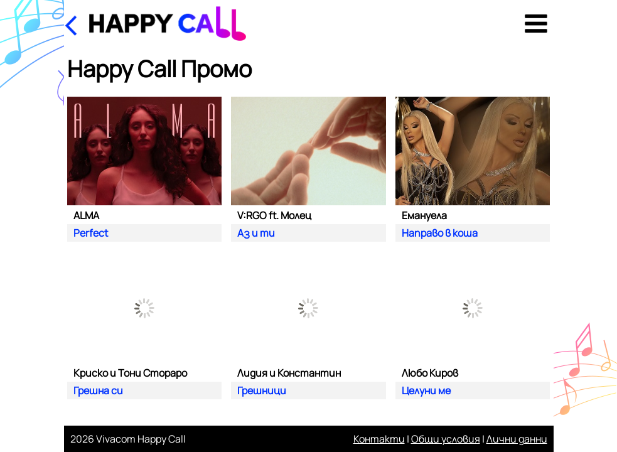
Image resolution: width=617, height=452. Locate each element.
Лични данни (516, 439)
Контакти (379, 439)
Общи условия (445, 439)
